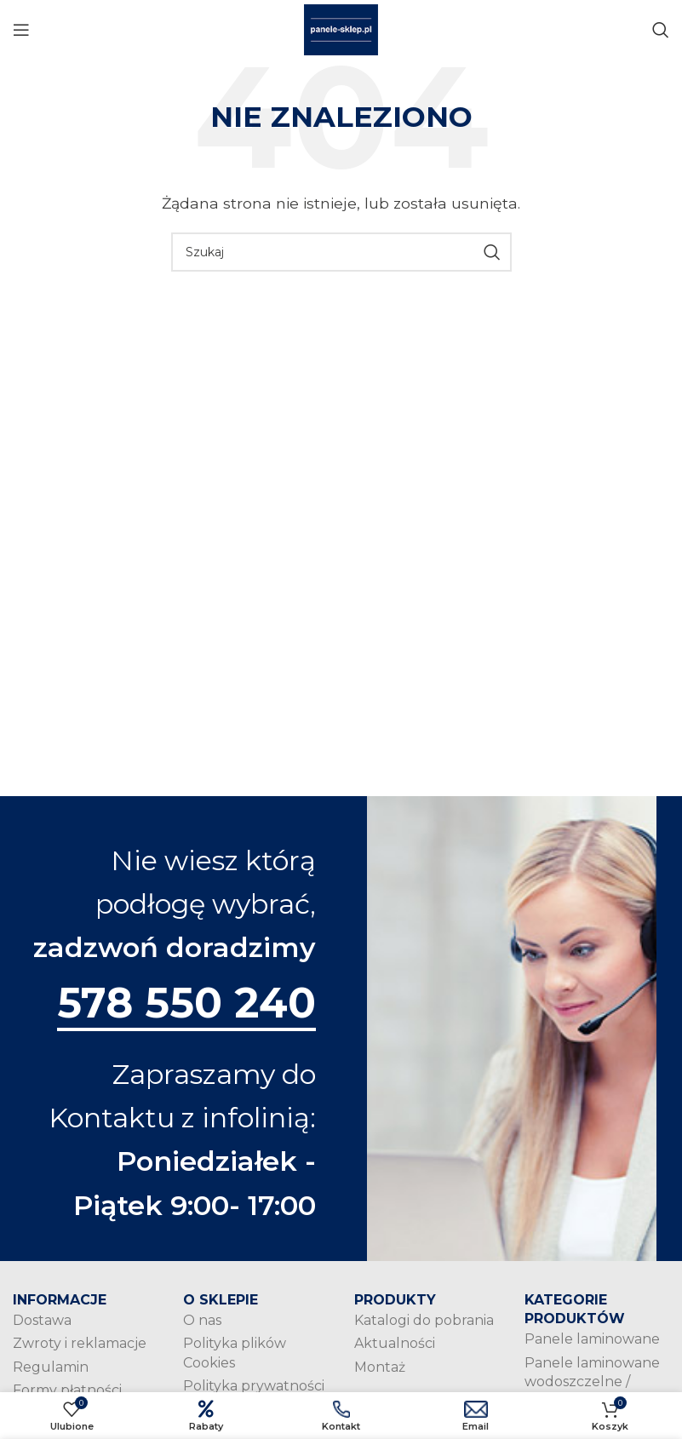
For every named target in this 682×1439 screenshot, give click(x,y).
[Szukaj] (661, 30)
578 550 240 (185, 1003)
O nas (202, 1323)
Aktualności (394, 1346)
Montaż (379, 1369)
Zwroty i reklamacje (79, 1346)
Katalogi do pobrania (424, 1323)
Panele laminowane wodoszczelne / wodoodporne (592, 1383)
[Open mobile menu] (21, 30)
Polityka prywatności (253, 1388)
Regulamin (51, 1369)
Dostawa (42, 1323)
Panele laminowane (592, 1341)
